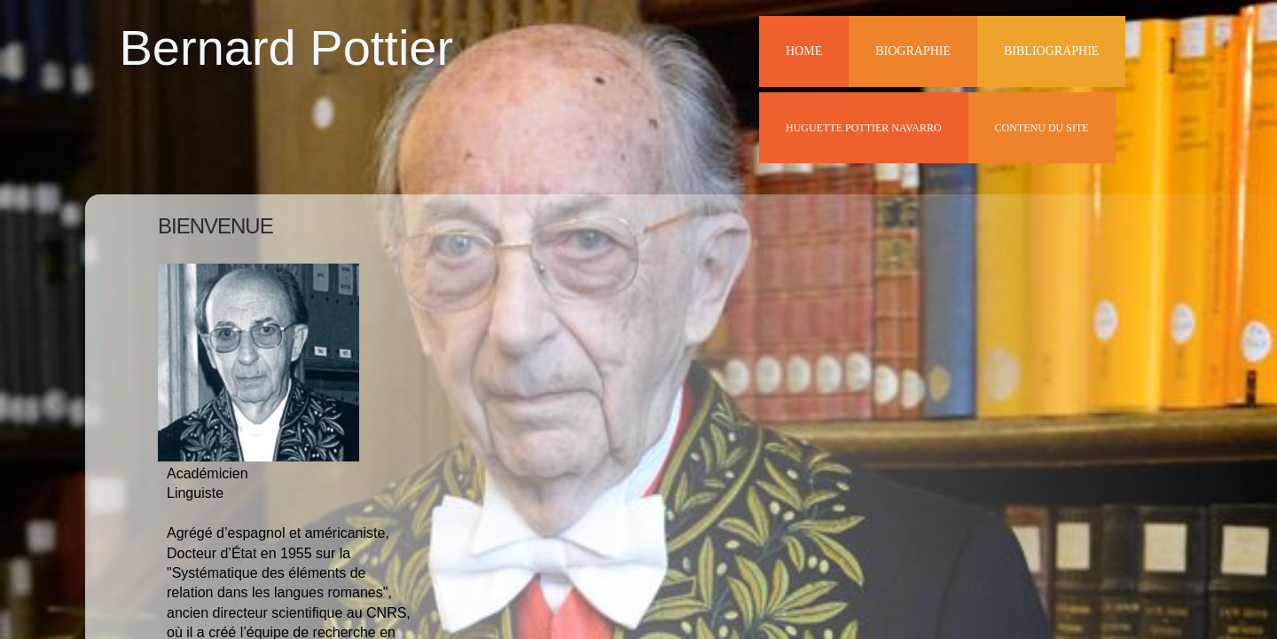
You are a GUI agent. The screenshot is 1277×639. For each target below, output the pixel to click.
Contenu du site (1042, 128)
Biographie (913, 51)
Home (804, 51)
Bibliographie (1051, 51)
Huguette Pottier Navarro (864, 128)
